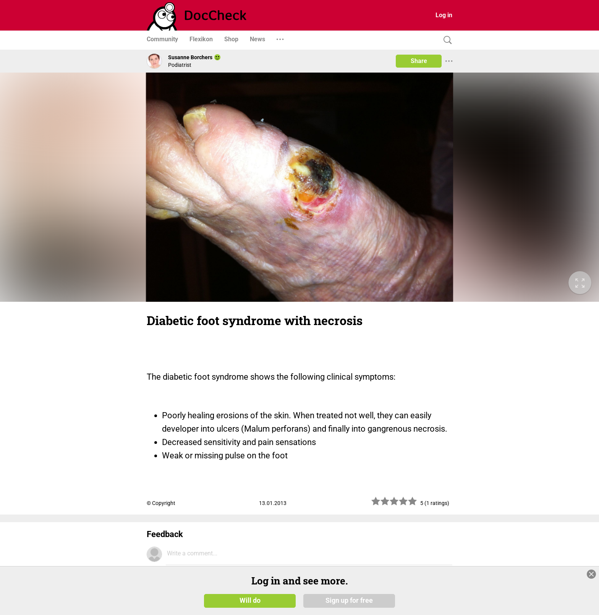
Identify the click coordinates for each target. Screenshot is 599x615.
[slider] (394, 504)
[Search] (445, 40)
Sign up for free (349, 600)
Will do (250, 600)
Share (419, 61)
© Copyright (161, 503)
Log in (443, 15)
